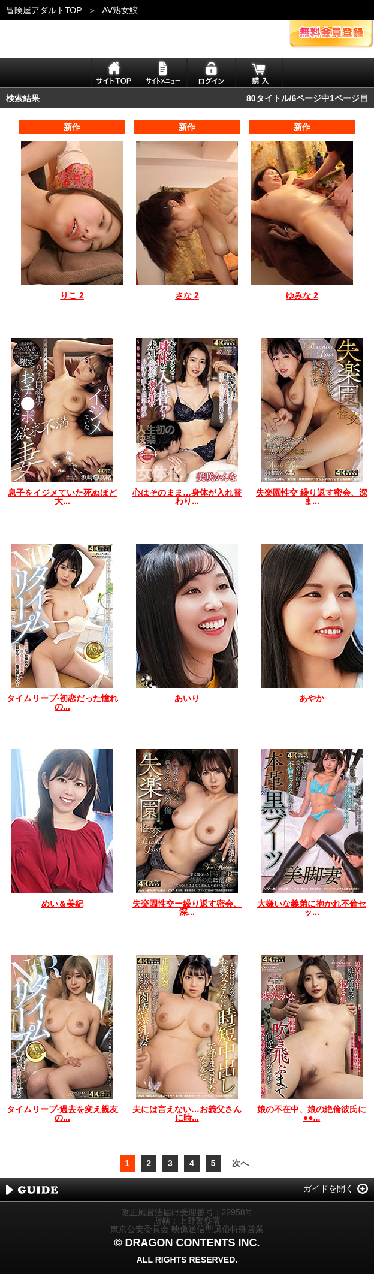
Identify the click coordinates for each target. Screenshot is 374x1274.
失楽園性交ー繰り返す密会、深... (187, 908)
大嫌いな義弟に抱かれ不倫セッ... (311, 908)
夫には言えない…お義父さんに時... (187, 1113)
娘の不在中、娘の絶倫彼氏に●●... (311, 1113)
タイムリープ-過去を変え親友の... (63, 1113)
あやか (311, 698)
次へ (240, 1163)
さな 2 (187, 295)
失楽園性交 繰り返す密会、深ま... (311, 497)
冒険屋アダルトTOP (44, 10)
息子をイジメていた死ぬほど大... (62, 497)
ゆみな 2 (302, 295)
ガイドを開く (328, 1188)
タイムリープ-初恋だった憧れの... (63, 702)
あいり (187, 698)
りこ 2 (72, 295)
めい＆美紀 (62, 903)
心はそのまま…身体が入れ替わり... (187, 497)
